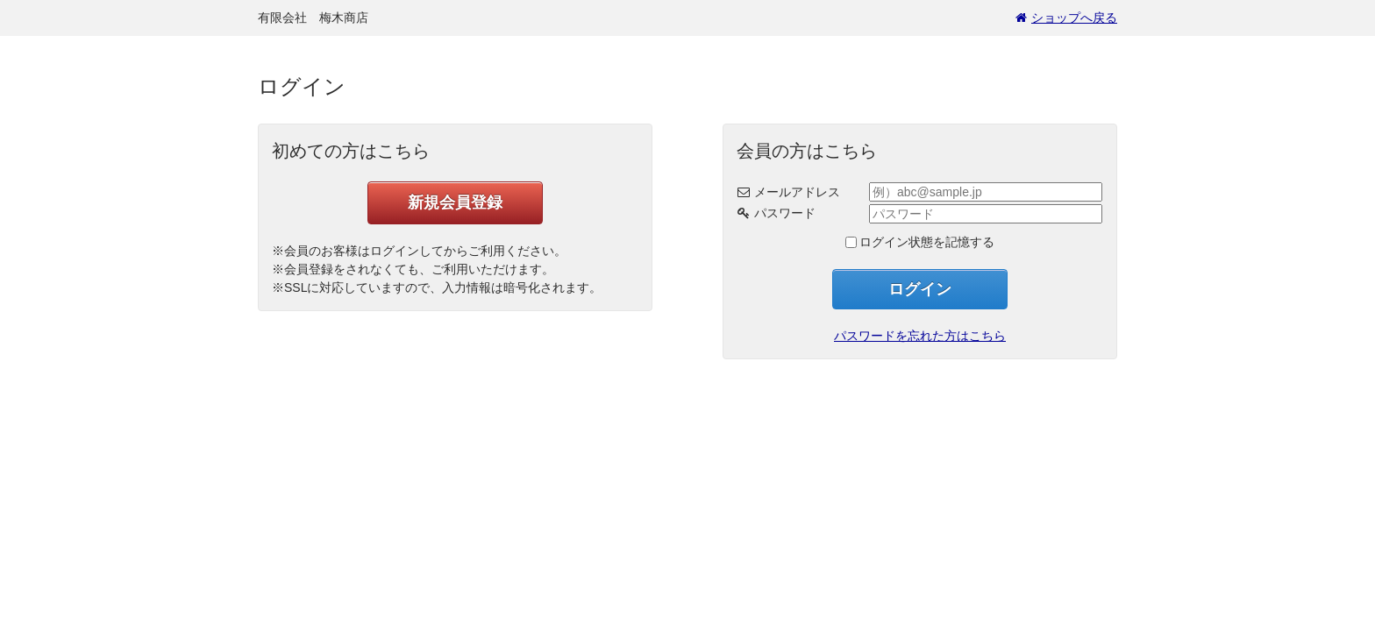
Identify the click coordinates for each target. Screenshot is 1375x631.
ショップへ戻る (1066, 18)
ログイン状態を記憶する (926, 242)
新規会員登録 (455, 202)
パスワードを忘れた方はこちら (920, 336)
